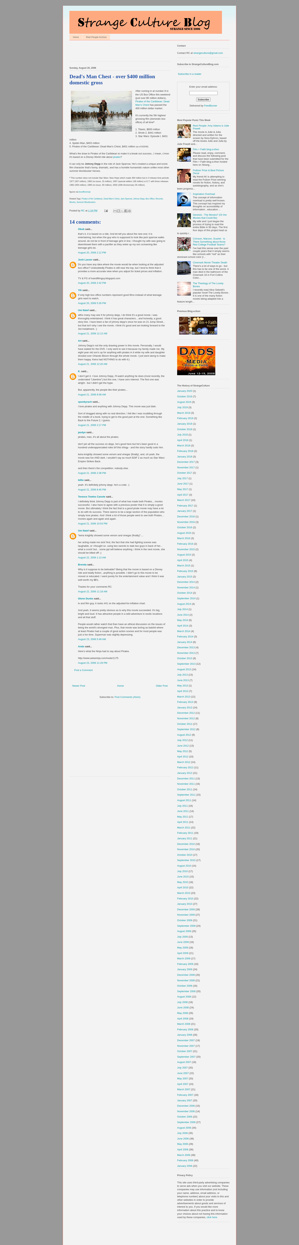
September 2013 (186, 663)
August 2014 (184, 603)
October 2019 (184, 396)
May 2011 (182, 816)
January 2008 (184, 1034)
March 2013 (183, 696)
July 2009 (182, 936)
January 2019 (184, 423)
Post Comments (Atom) (127, 697)
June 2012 (183, 745)
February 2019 (185, 418)
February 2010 (185, 898)
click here (212, 1217)
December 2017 (186, 461)
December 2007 (186, 1040)
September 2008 (186, 991)
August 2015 (184, 554)
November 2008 (186, 980)
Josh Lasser (85, 259)
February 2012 (185, 767)
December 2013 (186, 647)
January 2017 (184, 511)
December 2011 (186, 778)
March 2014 (183, 631)
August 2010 (184, 865)
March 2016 (183, 538)
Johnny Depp (139, 199)
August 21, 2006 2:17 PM (92, 425)
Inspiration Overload (204, 194)
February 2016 (185, 543)
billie (81, 480)
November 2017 (186, 467)
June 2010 (183, 876)
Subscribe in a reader (190, 74)
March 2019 (183, 412)
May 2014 (182, 620)
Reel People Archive (96, 37)
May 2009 (182, 947)
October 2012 (184, 723)
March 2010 (183, 893)
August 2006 (184, 1127)
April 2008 (182, 1018)
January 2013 (184, 707)
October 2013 (184, 658)
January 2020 (184, 390)
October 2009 (184, 920)
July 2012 (182, 740)
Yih (80, 290)
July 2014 (182, 609)
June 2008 (183, 1007)
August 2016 (184, 532)
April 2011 (182, 822)
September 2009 (186, 925)
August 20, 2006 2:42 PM (92, 282)
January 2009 (184, 969)
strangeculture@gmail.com (208, 53)
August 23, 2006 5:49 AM (92, 639)
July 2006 (182, 1133)
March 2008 (183, 1023)
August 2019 (184, 402)
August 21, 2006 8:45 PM (92, 489)
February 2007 (185, 1094)
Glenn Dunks (85, 598)
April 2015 (182, 560)
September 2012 (186, 729)
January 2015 (184, 576)
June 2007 (183, 1073)
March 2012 (183, 762)
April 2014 (182, 625)
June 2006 (183, 1138)
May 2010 (182, 882)
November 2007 (186, 1045)
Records (159, 199)
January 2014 (184, 642)
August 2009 (184, 931)
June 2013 (183, 680)
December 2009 (186, 909)
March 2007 (183, 1089)
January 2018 (184, 456)
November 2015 (186, 549)
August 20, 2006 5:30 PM (92, 303)
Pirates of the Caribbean (92, 199)
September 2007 (186, 1056)
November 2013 (186, 653)
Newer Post (78, 685)
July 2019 (182, 407)
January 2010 (184, 903)
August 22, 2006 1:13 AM (92, 557)
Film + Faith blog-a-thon (206, 149)
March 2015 (183, 565)
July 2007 (182, 1067)
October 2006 (184, 1116)
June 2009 (183, 942)
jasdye (82, 432)
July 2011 (182, 805)
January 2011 (184, 838)
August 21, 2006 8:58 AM (92, 394)
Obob (81, 229)
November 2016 (186, 522)
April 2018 (182, 440)
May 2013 (182, 685)
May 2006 (182, 1144)
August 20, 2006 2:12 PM (92, 252)
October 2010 (184, 854)
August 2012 (184, 734)
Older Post (162, 685)
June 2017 (183, 483)
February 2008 (185, 1029)
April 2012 (182, 756)
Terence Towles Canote (91, 496)
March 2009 (183, 958)
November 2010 (186, 849)
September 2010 (186, 860)
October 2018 (184, 429)
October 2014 (184, 592)
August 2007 (184, 1062)
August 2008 (184, 996)
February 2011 (185, 832)
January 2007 (184, 1100)
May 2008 (182, 1013)
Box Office (150, 199)
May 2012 (182, 751)
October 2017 (184, 472)
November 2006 (186, 1111)
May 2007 (182, 1078)
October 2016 (184, 527)
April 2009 (182, 953)
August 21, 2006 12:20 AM (92, 364)
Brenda (82, 564)
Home (76, 37)
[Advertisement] (114, 51)
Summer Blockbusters (86, 202)
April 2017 (182, 494)
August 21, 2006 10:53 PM (92, 523)
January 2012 (184, 773)
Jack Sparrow (126, 199)
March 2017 (183, 500)
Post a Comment (83, 670)
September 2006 (186, 1122)
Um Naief (83, 310)
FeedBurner (210, 105)
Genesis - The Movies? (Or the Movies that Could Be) (210, 216)
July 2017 (182, 478)
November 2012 (186, 718)
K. (79, 371)
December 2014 (186, 582)
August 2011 (184, 800)
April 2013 (182, 691)
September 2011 (186, 794)
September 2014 (186, 598)
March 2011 (183, 827)
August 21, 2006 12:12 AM (92, 333)
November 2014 (186, 587)
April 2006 (182, 1149)
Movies (72, 202)
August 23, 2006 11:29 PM (92, 662)
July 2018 (182, 434)
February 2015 (185, 571)
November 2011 (186, 783)
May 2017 (182, 489)
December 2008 (186, 974)
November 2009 (186, 914)
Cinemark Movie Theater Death (210, 262)
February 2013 (185, 702)
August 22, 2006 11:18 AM (92, 591)
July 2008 (182, 1002)
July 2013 (182, 674)
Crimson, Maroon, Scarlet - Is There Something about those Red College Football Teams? (209, 241)
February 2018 (185, 451)
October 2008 (184, 985)
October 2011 (184, 789)
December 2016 (186, 516)
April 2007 (182, 1084)
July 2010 (182, 871)
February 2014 (185, 636)
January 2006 (184, 1165)
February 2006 (185, 1160)
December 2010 (186, 844)
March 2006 (183, 1155)
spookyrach (85, 401)
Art (80, 340)
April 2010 (182, 887)
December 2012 (186, 712)
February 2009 (185, 964)
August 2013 (184, 669)
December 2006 (186, 1105)
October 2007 (184, 1051)
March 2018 (183, 445)
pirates (117, 157)
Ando (81, 646)
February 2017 (185, 505)
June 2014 (183, 614)
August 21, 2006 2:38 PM (92, 473)
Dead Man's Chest (111, 199)
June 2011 (183, 811)
